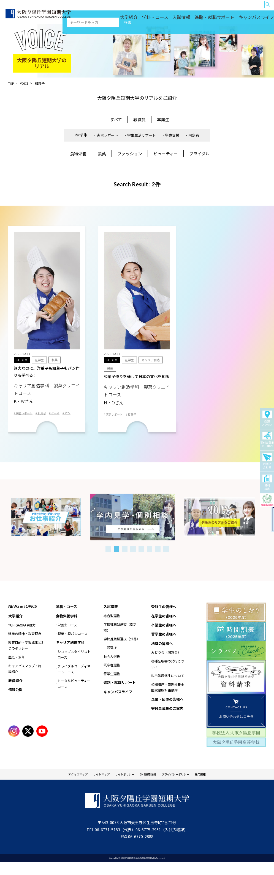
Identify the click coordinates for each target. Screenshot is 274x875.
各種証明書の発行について (167, 677)
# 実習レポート (25, 415)
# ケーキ (61, 415)
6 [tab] (149, 559)
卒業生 (163, 119)
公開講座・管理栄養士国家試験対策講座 (167, 700)
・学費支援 (170, 135)
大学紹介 (162, 19)
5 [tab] (141, 559)
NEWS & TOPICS (22, 616)
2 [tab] (116, 559)
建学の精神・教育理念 (24, 644)
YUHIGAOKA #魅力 (22, 636)
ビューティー (165, 153)
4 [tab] (133, 559)
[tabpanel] (137, 527)
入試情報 (203, 19)
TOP (11, 83)
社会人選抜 (112, 667)
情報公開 (16, 701)
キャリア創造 (153, 360)
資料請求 (267, 482)
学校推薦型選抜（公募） (121, 650)
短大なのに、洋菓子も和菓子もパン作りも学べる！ (47, 386)
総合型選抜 (112, 626)
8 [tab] (166, 559)
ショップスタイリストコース (74, 666)
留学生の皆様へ (205, 8)
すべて (116, 119)
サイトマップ (90, 785)
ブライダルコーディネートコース (74, 681)
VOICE (26, 83)
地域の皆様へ (227, 8)
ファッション (129, 153)
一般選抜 (110, 658)
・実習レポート (105, 135)
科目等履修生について (167, 688)
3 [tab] (124, 559)
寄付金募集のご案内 (267, 440)
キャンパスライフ (259, 19)
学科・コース (182, 19)
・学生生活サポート (140, 135)
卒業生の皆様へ (182, 8)
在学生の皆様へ (158, 8)
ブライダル (199, 153)
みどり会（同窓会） (166, 665)
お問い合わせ (267, 461)
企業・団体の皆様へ (251, 8)
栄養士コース (67, 636)
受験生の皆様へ (135, 8)
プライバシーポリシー (187, 785)
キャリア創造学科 (71, 654)
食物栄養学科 (67, 627)
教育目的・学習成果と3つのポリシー (25, 656)
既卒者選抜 (112, 675)
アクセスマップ (60, 785)
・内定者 (192, 135)
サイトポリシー (120, 785)
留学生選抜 (112, 684)
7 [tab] (158, 559)
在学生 (81, 135)
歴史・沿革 (16, 668)
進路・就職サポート (228, 19)
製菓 (102, 153)
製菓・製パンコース (72, 645)
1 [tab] (108, 559)
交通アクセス (267, 418)
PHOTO (22, 360)
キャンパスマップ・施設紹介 (24, 679)
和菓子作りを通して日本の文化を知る (137, 395)
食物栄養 (78, 153)
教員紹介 (16, 691)
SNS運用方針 (151, 785)
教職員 (139, 119)
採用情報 (219, 785)
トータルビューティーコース (74, 695)
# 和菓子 (45, 415)
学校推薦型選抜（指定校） (120, 638)
